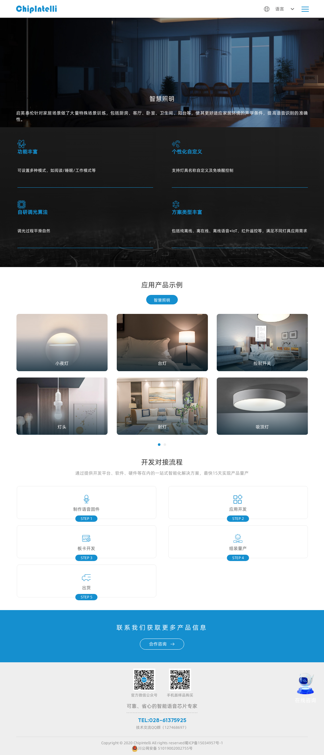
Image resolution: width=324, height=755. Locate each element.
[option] (158, 371)
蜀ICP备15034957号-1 (204, 743)
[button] (159, 444)
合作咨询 (162, 644)
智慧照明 (162, 300)
